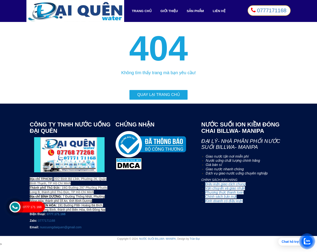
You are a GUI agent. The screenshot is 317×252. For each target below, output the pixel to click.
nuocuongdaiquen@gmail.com (60, 227)
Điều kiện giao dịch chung (225, 184)
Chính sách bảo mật (221, 196)
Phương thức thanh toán (224, 192)
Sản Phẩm (195, 11)
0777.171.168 (56, 214)
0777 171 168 (32, 207)
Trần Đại (195, 238)
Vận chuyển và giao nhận (225, 188)
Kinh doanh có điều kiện (224, 201)
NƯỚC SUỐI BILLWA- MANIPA (157, 238)
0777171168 (46, 220)
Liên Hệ (219, 11)
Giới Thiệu (169, 11)
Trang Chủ (143, 11)
